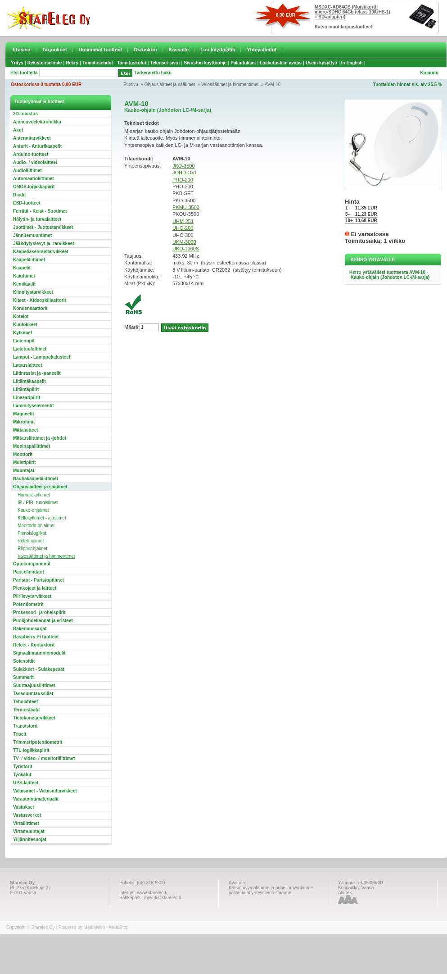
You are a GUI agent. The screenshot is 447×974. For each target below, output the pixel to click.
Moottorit (22, 454)
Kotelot (20, 316)
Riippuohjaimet (32, 548)
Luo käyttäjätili (217, 49)
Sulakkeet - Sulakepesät (38, 669)
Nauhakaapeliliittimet (35, 478)
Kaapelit (22, 267)
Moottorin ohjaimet (36, 525)
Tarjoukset (54, 49)
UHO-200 (182, 228)
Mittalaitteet (25, 430)
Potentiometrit (28, 604)
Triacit (19, 734)
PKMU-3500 (185, 207)
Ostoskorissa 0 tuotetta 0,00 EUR (46, 84)
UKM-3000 (184, 242)
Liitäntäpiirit (26, 389)
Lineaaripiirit (26, 397)
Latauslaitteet (27, 365)
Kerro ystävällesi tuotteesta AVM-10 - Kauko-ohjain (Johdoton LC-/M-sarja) (389, 275)
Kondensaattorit (30, 308)
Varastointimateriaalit (36, 798)
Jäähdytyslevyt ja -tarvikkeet (43, 243)
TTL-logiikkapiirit (31, 750)
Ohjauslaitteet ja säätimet (169, 84)
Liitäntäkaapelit (29, 381)
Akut (18, 129)
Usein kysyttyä (321, 62)
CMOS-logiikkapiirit (33, 186)
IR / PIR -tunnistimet (38, 502)
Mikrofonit (24, 421)
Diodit (19, 194)
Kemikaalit (24, 284)
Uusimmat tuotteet (100, 49)
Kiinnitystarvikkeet (33, 292)
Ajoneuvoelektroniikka (37, 121)
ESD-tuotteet (27, 202)
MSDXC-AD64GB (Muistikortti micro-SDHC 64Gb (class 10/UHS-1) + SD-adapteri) (352, 12)
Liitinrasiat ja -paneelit (37, 373)
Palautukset (243, 62)
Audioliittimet (27, 170)
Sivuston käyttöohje (205, 62)
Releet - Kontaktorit (33, 644)
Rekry (72, 62)
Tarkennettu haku (153, 72)
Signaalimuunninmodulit (39, 653)
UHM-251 (183, 221)
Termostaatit (26, 709)
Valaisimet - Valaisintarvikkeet (45, 790)
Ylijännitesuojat (29, 839)
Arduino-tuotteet (30, 154)
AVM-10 (272, 84)
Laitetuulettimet (29, 348)
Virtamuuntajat (29, 831)
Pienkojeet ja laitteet (34, 588)
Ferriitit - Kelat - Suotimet (40, 211)
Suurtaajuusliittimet (34, 685)
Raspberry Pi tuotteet (36, 636)
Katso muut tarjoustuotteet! (344, 26)
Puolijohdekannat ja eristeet (43, 620)
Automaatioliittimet (33, 178)
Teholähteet (25, 701)
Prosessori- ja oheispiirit (39, 612)
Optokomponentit (31, 563)
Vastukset (23, 807)
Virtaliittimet (26, 823)
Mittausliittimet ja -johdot (39, 438)
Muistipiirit (24, 462)
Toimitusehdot (97, 62)
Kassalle (178, 49)
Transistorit (25, 726)
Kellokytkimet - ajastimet (42, 517)
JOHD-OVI (184, 172)
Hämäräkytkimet (34, 494)
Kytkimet (22, 332)
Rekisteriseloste (44, 62)
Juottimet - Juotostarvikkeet (43, 227)
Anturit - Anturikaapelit (37, 146)
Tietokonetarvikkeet (34, 717)
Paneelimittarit (28, 571)
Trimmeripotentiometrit (37, 742)
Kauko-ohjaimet (33, 510)
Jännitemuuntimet (32, 235)
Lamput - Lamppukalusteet (41, 357)
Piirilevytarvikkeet (32, 596)
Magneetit (23, 413)
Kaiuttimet (24, 275)
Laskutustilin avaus (281, 62)
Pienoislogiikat (32, 533)
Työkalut (22, 774)
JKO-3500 (183, 165)
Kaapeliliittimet (29, 259)
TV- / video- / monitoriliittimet (44, 758)
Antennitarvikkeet (32, 138)
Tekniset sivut (165, 62)
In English (352, 62)
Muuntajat (23, 470)
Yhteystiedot (261, 49)
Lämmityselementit (33, 405)
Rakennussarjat (29, 628)
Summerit (23, 677)
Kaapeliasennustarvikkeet (40, 251)
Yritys (17, 62)
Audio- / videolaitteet (35, 162)
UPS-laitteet (25, 782)
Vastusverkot (27, 815)
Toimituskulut (131, 62)
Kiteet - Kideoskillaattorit (39, 300)
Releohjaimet (31, 540)
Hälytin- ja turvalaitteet (37, 219)
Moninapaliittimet (31, 446)
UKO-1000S (185, 248)
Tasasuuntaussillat (33, 693)
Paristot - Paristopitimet (38, 580)
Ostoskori (145, 49)
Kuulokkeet (25, 324)
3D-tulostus (25, 113)
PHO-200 (182, 179)
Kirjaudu (429, 72)
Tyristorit (22, 766)
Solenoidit (24, 661)
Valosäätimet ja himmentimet (230, 84)
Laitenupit (24, 340)
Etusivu (22, 49)
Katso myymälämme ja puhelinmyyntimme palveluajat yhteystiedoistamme (271, 890)
